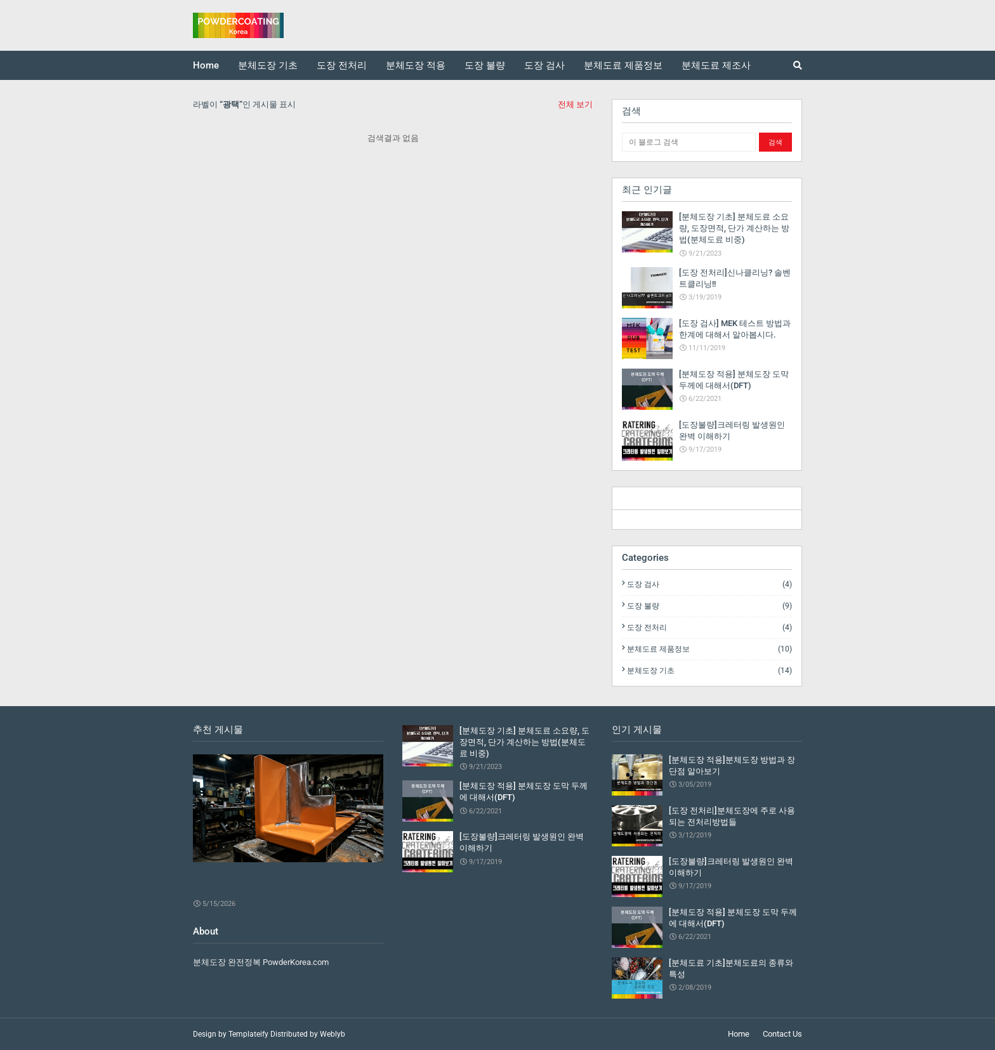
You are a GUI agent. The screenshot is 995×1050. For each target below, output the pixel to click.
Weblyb (332, 1034)
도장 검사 (709, 584)
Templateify (248, 1034)
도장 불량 (709, 605)
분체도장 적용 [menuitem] (415, 65)
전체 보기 (575, 104)
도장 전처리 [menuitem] (342, 65)
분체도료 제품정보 (709, 649)
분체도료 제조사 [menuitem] (716, 65)
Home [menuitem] (206, 65)
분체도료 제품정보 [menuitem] (623, 65)
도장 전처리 (709, 627)
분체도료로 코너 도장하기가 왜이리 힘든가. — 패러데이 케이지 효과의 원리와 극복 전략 (285, 881)
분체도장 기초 (709, 670)
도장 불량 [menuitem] (485, 65)
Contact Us (782, 1034)
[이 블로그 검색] (689, 142)
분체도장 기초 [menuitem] (268, 65)
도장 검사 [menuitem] (544, 65)
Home (738, 1034)
